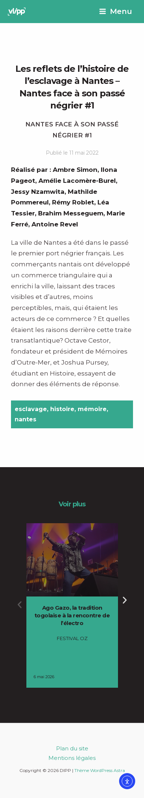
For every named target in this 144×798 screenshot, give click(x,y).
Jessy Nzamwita (37, 191)
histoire (62, 409)
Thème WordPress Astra (99, 770)
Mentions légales (72, 757)
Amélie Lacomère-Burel (77, 180)
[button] (19, 604)
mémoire (92, 409)
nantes (25, 419)
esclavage (31, 409)
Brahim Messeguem (70, 213)
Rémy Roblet (73, 202)
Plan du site (72, 748)
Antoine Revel (55, 224)
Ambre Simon (75, 169)
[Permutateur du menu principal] (115, 11)
